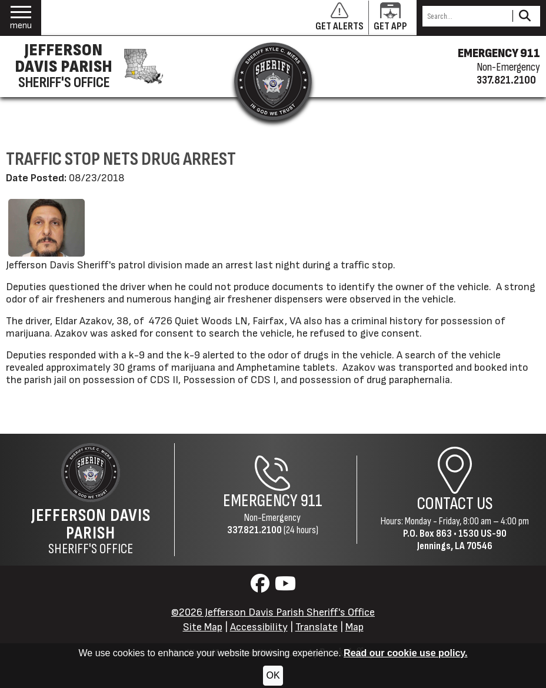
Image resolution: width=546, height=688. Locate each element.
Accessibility (259, 627)
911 (311, 500)
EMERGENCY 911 (499, 53)
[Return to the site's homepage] (273, 81)
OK (272, 675)
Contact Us (455, 503)
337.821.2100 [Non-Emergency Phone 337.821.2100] (254, 530)
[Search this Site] (465, 16)
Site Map (202, 627)
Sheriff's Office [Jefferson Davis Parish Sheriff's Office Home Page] (90, 531)
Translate (316, 627)
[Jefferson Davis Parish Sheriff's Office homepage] (85, 66)
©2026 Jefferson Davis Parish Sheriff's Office (273, 612)
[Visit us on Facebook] (261, 587)
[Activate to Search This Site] (524, 16)
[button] (21, 18)
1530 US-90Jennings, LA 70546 (462, 539)
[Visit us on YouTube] (285, 587)
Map (354, 627)
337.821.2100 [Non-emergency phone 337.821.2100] (506, 80)
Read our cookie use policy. (405, 653)
